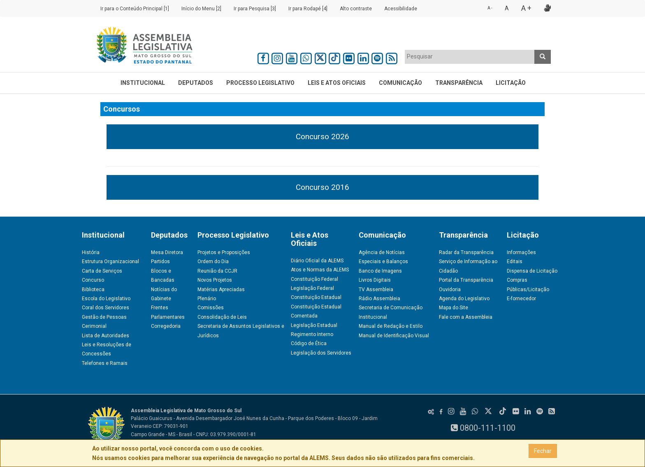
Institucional (143, 82)
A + (526, 8)
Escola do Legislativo (106, 298)
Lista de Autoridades (105, 336)
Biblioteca (93, 289)
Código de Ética (309, 343)
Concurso (93, 280)
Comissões (210, 308)
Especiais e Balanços (383, 261)
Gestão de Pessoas (104, 317)
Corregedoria (166, 326)
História (91, 252)
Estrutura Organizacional (110, 261)
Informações (521, 252)
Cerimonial (94, 326)
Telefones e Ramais (105, 363)
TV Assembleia (376, 289)
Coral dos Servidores (105, 308)
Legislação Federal (312, 288)
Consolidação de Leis (222, 317)
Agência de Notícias (382, 252)
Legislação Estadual (314, 325)
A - (489, 8)
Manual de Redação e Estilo (390, 326)
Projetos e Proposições (223, 252)
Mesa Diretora (167, 252)
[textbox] (470, 56)
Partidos (160, 261)
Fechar (543, 451)
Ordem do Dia (213, 261)
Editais (514, 261)
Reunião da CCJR (217, 271)
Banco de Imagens (380, 271)
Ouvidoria (450, 289)
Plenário (206, 298)
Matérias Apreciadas (221, 289)
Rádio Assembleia (379, 298)
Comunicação (400, 82)
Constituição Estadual (316, 297)
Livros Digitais (375, 280)
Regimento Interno (312, 334)
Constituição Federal (314, 279)
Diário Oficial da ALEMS (317, 261)
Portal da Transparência (466, 280)
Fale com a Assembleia (465, 317)
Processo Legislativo (260, 82)
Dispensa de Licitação (532, 271)
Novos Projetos (214, 280)
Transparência (459, 82)
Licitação (511, 82)
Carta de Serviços (102, 271)
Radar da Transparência (466, 252)
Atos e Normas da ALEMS (320, 270)
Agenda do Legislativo (464, 298)
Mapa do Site (453, 308)
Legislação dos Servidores (321, 353)
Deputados (195, 82)
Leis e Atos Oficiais (337, 82)
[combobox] (470, 57)
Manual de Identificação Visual (394, 336)
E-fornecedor (521, 298)
